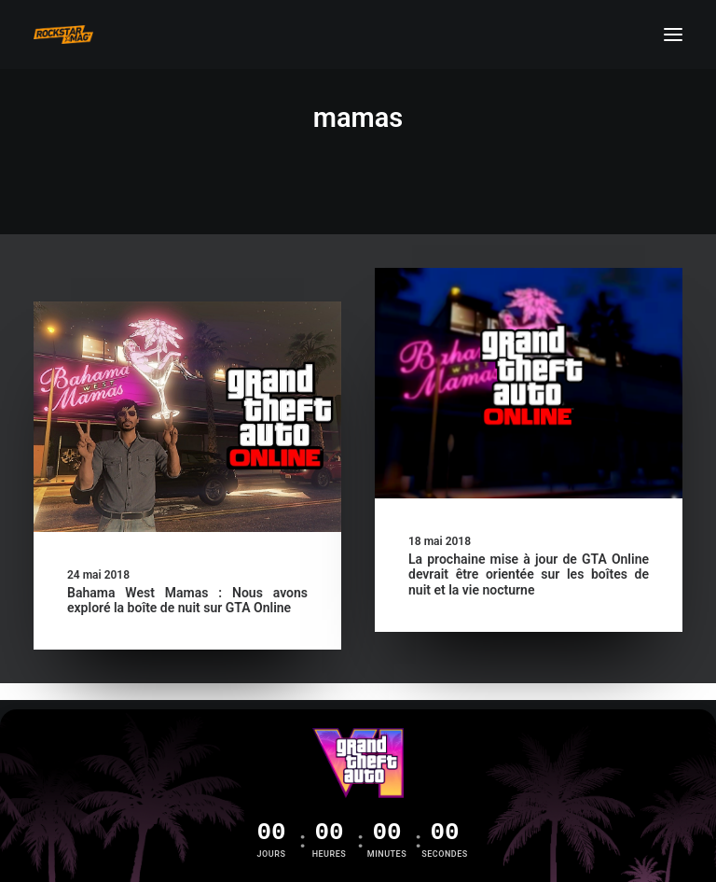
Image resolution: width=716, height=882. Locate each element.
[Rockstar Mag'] (63, 34)
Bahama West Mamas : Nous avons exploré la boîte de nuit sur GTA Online (187, 600)
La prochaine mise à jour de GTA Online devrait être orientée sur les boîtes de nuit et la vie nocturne (528, 575)
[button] (673, 34)
